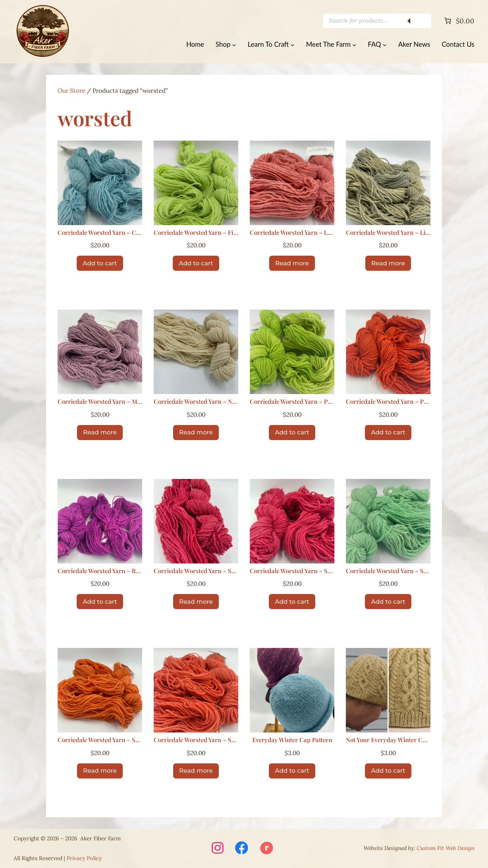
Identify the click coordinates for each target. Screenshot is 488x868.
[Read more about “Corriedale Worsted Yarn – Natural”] (196, 432)
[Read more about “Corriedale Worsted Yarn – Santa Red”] (196, 601)
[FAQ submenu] (385, 44)
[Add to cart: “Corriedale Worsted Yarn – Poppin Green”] (292, 432)
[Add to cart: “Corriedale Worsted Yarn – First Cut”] (196, 263)
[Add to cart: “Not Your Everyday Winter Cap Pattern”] (388, 770)
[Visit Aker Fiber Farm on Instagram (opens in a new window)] (217, 848)
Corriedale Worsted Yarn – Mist (100, 401)
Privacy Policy (84, 858)
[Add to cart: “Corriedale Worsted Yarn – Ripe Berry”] (100, 601)
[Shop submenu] (234, 44)
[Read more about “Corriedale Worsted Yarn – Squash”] (196, 770)
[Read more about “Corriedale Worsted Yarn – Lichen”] (388, 263)
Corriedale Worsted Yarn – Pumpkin (388, 401)
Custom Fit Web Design (445, 848)
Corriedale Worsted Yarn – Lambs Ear (292, 232)
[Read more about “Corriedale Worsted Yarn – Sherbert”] (100, 770)
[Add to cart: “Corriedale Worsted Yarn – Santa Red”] (292, 601)
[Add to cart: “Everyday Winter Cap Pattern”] (292, 770)
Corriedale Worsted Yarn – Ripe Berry (100, 571)
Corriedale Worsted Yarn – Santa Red (196, 571)
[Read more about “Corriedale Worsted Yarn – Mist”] (100, 432)
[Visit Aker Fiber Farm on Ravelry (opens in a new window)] (266, 848)
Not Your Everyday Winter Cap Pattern (388, 740)
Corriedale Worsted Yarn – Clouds (100, 232)
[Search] (420, 21)
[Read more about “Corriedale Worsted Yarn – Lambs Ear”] (292, 263)
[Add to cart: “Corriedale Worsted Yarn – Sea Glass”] (388, 601)
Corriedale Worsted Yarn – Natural (196, 401)
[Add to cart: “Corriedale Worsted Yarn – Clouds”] (100, 263)
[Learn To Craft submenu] (292, 44)
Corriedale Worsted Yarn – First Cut (196, 232)
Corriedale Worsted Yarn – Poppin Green (292, 401)
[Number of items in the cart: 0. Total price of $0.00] (458, 21)
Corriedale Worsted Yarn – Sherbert (100, 740)
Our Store (71, 91)
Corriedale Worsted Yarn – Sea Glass (388, 571)
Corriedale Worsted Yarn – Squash (196, 740)
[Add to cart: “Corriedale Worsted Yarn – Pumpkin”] (388, 432)
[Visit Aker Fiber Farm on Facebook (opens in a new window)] (241, 848)
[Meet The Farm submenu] (354, 44)
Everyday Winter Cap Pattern (292, 740)
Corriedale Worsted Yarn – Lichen (388, 232)
